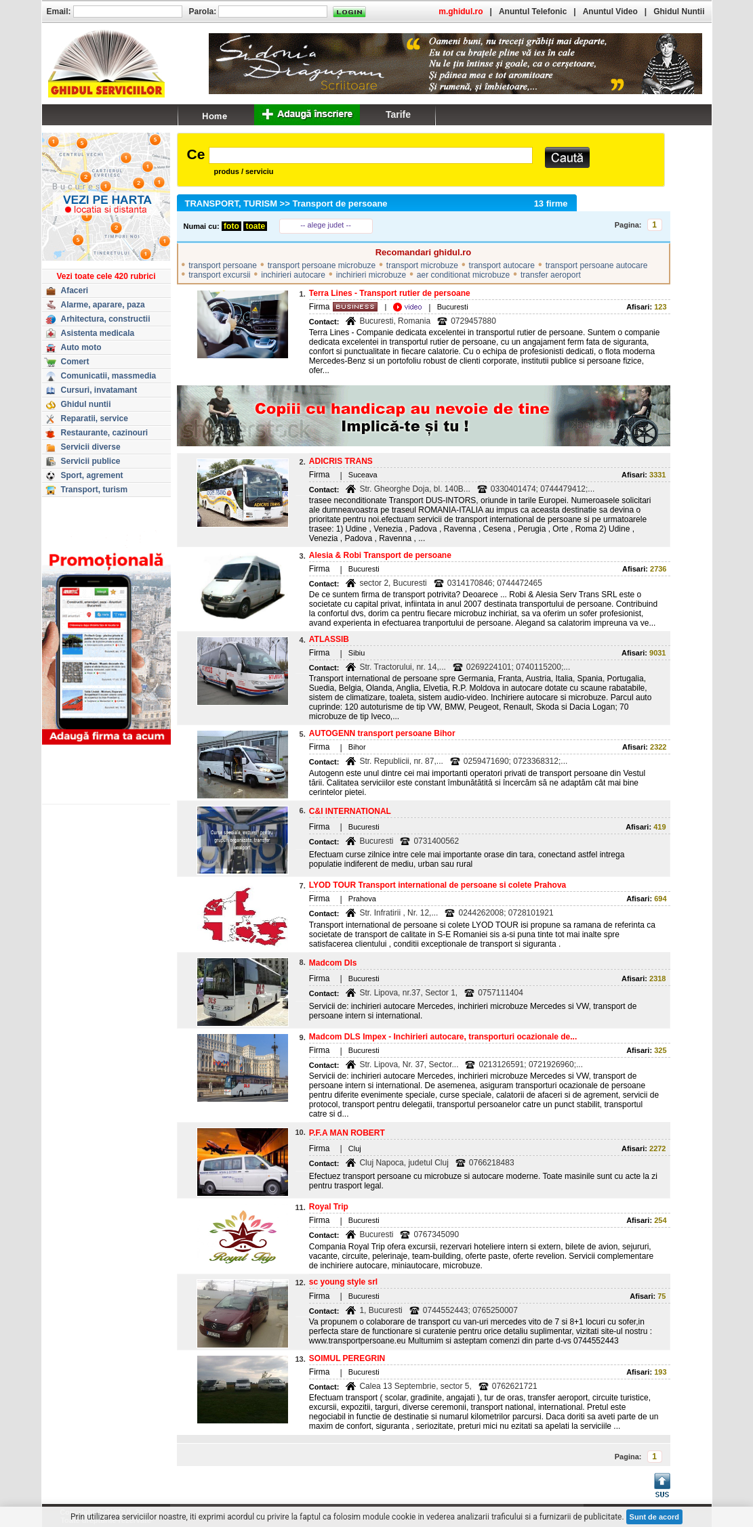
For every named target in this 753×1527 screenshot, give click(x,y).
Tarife (398, 114)
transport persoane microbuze (321, 265)
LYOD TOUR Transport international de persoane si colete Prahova (437, 885)
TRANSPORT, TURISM (231, 203)
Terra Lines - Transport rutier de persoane (389, 293)
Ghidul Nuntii (678, 11)
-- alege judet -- (325, 225)
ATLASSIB (329, 639)
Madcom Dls (333, 963)
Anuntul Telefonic (533, 11)
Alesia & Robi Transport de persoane (380, 555)
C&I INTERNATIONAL (350, 811)
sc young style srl (343, 1282)
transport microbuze (422, 265)
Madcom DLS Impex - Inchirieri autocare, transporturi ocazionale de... (443, 1036)
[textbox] (370, 155)
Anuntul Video (610, 11)
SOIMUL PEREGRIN (347, 1358)
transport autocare (502, 265)
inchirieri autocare (293, 275)
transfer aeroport (551, 275)
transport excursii (219, 275)
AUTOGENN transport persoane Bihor (382, 733)
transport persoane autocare (597, 265)
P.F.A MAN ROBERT (347, 1133)
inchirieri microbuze (371, 275)
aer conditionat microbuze (463, 275)
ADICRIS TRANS (341, 461)
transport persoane (222, 265)
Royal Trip (328, 1206)
